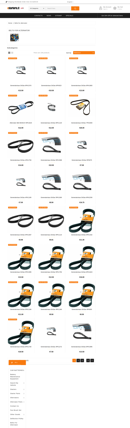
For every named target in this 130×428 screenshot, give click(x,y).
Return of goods (85, 401)
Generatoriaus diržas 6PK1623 (109, 272)
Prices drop (60, 380)
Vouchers (40, 398)
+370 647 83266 (16, 384)
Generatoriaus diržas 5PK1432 (109, 235)
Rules (82, 387)
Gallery (82, 398)
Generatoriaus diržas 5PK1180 (48, 309)
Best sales (60, 387)
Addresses (40, 394)
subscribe (113, 409)
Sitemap (58, 15)
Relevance (111, 53)
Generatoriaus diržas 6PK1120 (78, 123)
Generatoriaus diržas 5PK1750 (78, 272)
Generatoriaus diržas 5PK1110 (78, 235)
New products (61, 383)
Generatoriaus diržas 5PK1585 (48, 272)
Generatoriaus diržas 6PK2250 (109, 197)
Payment (83, 394)
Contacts (38, 15)
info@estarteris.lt (16, 388)
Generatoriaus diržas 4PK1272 (78, 347)
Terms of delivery (85, 380)
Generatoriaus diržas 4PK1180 (78, 309)
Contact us (83, 405)
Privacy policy (84, 383)
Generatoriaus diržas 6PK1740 (48, 347)
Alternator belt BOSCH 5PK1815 (48, 123)
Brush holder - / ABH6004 (22, 137)
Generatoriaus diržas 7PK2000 (109, 123)
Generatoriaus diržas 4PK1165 (48, 197)
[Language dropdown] (70, 2)
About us (83, 390)
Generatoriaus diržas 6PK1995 (109, 347)
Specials (69, 15)
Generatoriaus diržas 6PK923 (79, 85)
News (49, 15)
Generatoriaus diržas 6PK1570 (48, 85)
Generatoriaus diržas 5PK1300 (78, 197)
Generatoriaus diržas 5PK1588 (78, 160)
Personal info (41, 380)
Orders (39, 387)
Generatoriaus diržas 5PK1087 (48, 235)
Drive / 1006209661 (21, 148)
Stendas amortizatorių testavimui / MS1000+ (19, 204)
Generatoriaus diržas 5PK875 (109, 160)
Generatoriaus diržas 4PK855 (109, 309)
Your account (43, 376)
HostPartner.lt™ (32, 425)
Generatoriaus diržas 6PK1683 (109, 85)
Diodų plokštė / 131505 (22, 158)
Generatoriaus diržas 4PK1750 (48, 160)
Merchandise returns (44, 383)
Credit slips (40, 390)
